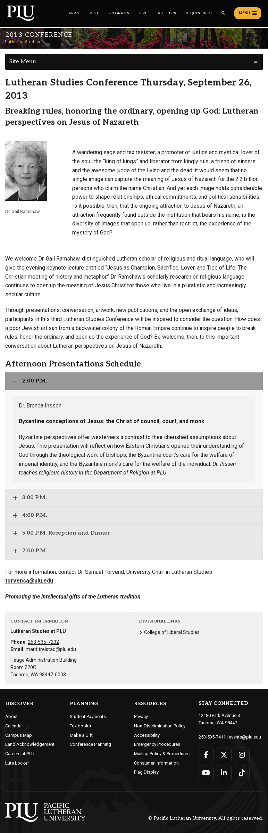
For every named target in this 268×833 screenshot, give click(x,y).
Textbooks (80, 725)
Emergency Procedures (157, 744)
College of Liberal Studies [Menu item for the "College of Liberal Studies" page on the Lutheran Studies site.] (172, 632)
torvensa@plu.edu (29, 580)
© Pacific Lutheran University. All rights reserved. (205, 818)
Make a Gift (81, 735)
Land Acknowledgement (30, 744)
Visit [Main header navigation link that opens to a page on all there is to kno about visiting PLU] (94, 13)
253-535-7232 (43, 642)
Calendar (14, 725)
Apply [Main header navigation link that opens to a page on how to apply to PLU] (73, 13)
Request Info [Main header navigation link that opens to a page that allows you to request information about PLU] (198, 13)
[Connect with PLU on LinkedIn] (224, 773)
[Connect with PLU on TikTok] (242, 773)
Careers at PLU (19, 753)
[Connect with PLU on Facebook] (206, 755)
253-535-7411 (212, 737)
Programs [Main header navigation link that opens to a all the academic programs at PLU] (118, 13)
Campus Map (18, 735)
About (11, 716)
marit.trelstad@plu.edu (51, 649)
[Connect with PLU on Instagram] (242, 755)
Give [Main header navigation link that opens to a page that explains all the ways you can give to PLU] (143, 13)
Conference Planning (90, 744)
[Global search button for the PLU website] (223, 13)
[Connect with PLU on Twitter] (224, 755)
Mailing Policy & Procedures (162, 753)
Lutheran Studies (22, 41)
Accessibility (147, 735)
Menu (248, 13)
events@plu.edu (245, 737)
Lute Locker (17, 763)
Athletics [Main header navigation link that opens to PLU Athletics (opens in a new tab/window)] (167, 13)
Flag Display (146, 772)
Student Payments (88, 716)
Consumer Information (156, 763)
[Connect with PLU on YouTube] (206, 773)
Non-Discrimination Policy (159, 725)
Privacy (141, 716)
